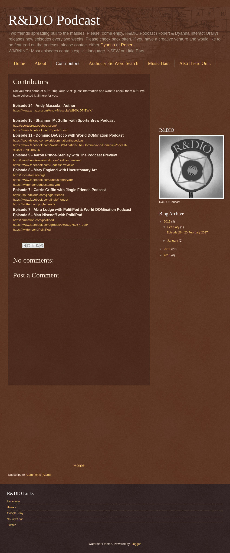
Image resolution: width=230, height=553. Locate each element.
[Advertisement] (79, 424)
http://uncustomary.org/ (29, 175)
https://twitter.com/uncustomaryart (36, 184)
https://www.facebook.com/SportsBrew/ (40, 130)
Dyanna (108, 45)
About (40, 63)
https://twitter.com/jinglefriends (34, 204)
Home (19, 63)
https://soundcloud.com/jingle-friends (38, 195)
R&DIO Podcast (54, 20)
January (173, 240)
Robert (127, 45)
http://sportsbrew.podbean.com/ (35, 125)
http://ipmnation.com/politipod (33, 220)
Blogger (136, 544)
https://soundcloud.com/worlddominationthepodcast (48, 140)
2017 (167, 221)
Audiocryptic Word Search (113, 63)
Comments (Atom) (38, 474)
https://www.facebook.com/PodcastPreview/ (43, 165)
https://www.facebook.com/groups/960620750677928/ (50, 224)
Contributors (67, 63)
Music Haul (159, 63)
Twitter (11, 525)
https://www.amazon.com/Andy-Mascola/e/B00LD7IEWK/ (52, 110)
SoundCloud (15, 519)
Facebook (13, 501)
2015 (167, 255)
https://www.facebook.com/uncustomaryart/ (43, 180)
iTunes (11, 507)
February (173, 227)
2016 (167, 249)
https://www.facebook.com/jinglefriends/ (40, 199)
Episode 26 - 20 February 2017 (187, 232)
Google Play (15, 513)
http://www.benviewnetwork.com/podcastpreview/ (47, 160)
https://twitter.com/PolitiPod (32, 229)
